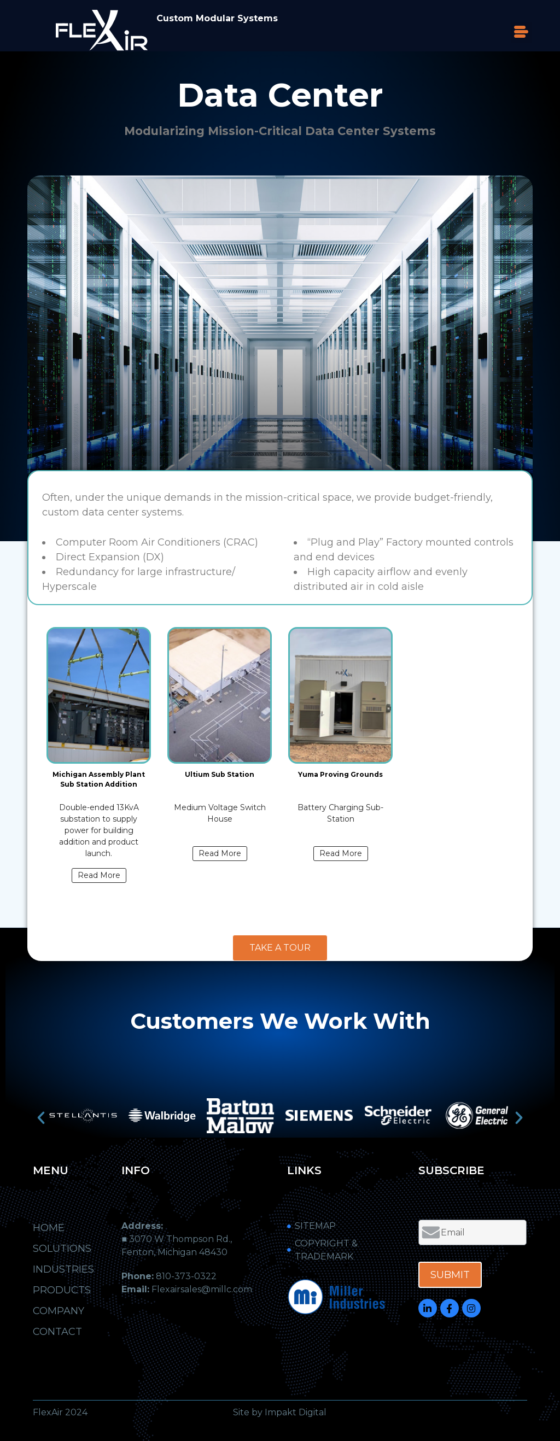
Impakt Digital (295, 1412)
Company (58, 1311)
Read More (99, 875)
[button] (521, 32)
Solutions (62, 1249)
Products (62, 1290)
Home (49, 1228)
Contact (57, 1332)
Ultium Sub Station (219, 774)
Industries (66, 1269)
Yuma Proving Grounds (340, 774)
